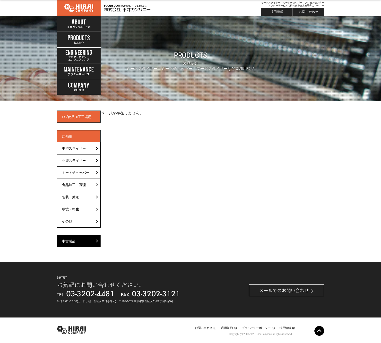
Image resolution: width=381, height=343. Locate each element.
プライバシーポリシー (256, 328)
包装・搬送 (70, 197)
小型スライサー (74, 161)
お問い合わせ (308, 12)
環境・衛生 (70, 209)
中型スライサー (74, 148)
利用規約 (227, 328)
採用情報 (276, 12)
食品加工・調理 (74, 185)
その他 (67, 221)
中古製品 (69, 241)
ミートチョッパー (75, 173)
